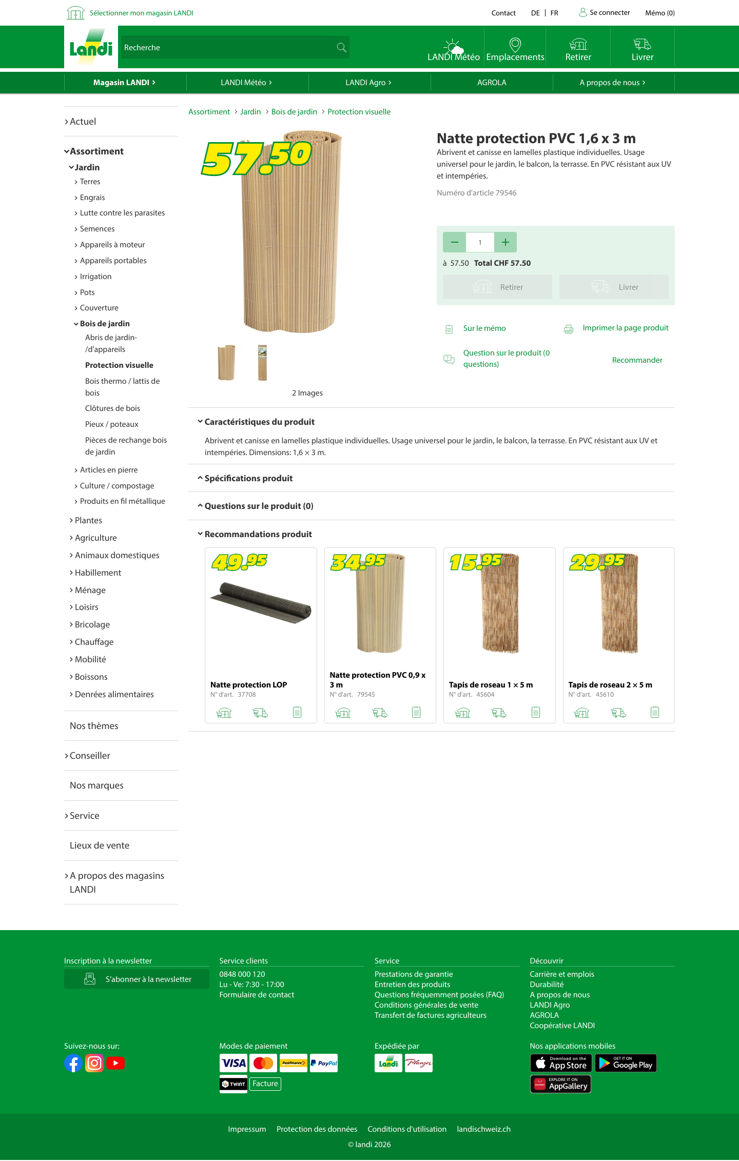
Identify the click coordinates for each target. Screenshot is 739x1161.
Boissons (91, 676)
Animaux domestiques (117, 555)
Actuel (83, 121)
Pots (87, 292)
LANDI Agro (365, 82)
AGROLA (492, 82)
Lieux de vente (99, 845)
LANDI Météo (243, 82)
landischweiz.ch (484, 1129)
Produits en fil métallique (122, 501)
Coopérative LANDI (562, 1025)
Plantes (88, 520)
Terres (90, 181)
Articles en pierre (109, 470)
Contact (504, 12)
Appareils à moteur (112, 245)
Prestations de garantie (414, 974)
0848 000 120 (242, 974)
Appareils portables (113, 260)
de (535, 12)
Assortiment (97, 151)
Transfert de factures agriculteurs (431, 1015)
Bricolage (92, 624)
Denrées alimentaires (114, 694)
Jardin (87, 167)
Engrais (92, 197)
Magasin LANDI (121, 82)
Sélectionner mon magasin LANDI (141, 12)
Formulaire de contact (257, 995)
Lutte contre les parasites (122, 213)
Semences (97, 229)
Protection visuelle (119, 365)
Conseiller (90, 755)
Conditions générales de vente (426, 1005)
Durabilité (547, 984)
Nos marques (97, 785)
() (660, 12)
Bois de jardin (105, 324)
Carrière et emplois (562, 974)
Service (85, 815)
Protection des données (317, 1129)
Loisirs (87, 607)
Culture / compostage (117, 486)
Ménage (90, 590)
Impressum (247, 1129)
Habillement (98, 572)
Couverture (99, 308)
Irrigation (96, 276)
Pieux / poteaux (112, 424)
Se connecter (610, 12)
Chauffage (94, 641)
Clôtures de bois (112, 408)
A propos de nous (609, 82)
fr (554, 12)
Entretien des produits (412, 984)
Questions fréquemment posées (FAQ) (439, 995)
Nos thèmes (94, 725)
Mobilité (90, 659)
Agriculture (96, 537)
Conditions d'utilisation (406, 1129)
